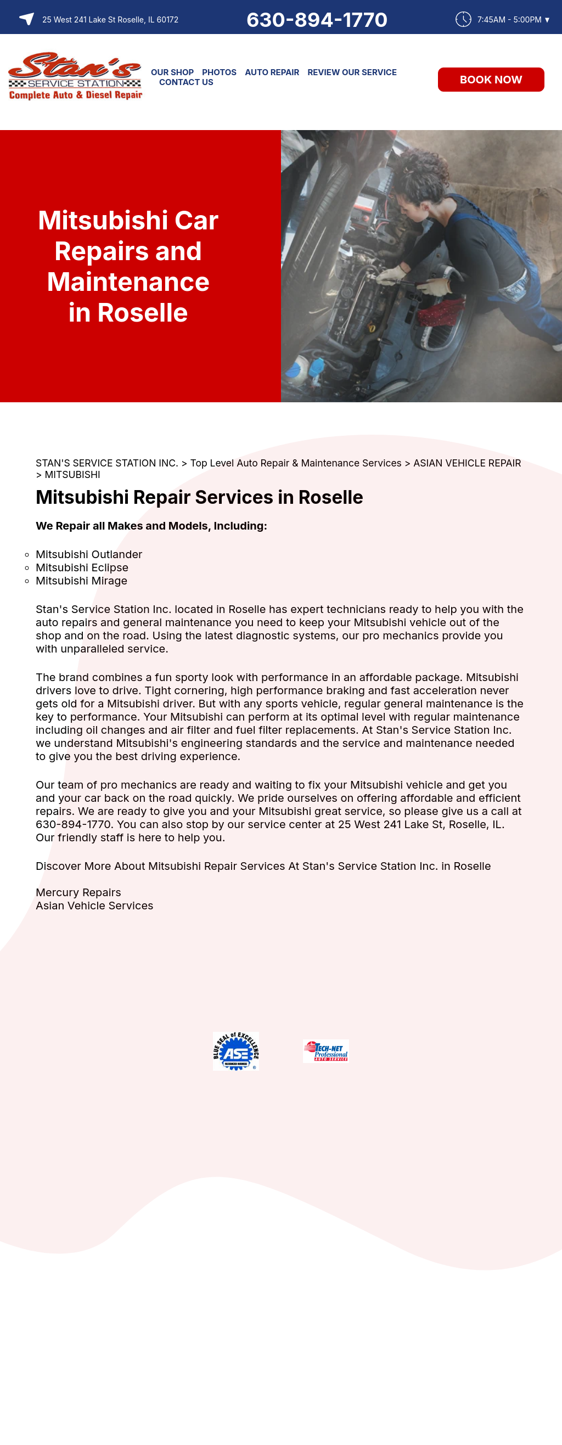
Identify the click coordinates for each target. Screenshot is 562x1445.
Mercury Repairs (78, 892)
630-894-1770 (317, 20)
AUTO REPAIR (272, 72)
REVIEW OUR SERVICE (352, 72)
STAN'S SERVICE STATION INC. (107, 463)
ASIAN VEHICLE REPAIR (467, 463)
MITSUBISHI (72, 474)
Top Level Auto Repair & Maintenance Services (296, 463)
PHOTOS (219, 72)
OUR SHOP (172, 72)
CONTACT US (186, 82)
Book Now (491, 79)
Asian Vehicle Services (95, 905)
